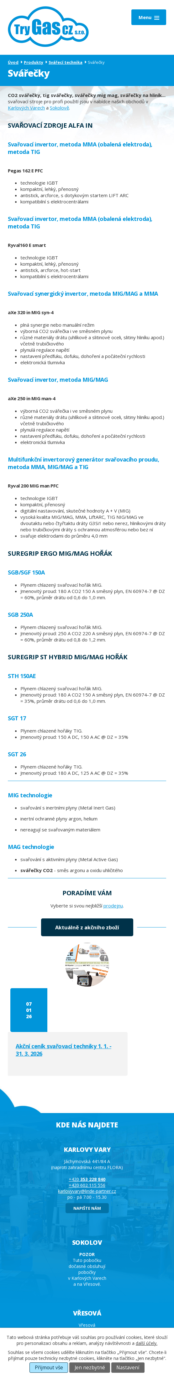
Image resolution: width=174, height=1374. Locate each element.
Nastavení (127, 1367)
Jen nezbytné (90, 1367)
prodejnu (113, 905)
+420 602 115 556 (87, 1141)
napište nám (87, 1164)
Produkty (33, 62)
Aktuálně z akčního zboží (87, 927)
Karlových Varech (26, 108)
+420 (87, 1135)
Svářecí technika (65, 62)
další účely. (146, 1343)
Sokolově (59, 108)
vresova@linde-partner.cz (87, 1311)
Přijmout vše (49, 1367)
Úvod (13, 62)
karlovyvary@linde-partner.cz (87, 1147)
